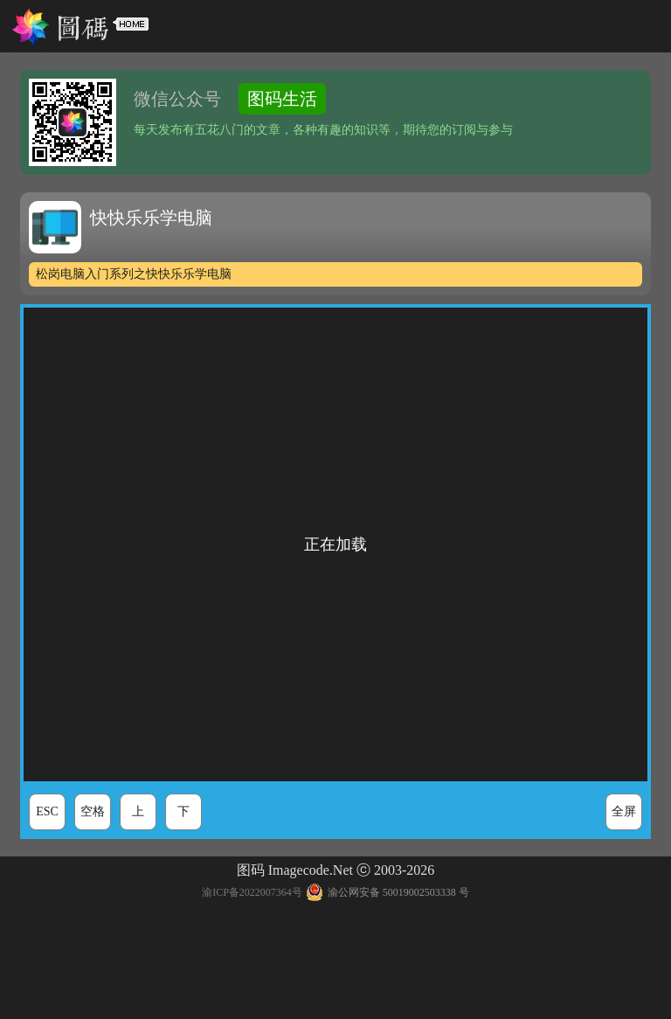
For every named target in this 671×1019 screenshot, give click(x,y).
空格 (92, 811)
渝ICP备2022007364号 (252, 892)
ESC (47, 811)
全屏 (624, 811)
